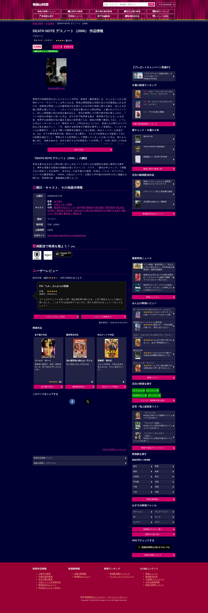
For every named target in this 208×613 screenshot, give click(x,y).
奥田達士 (61, 210)
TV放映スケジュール (154, 579)
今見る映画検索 (165, 4)
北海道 (136, 477)
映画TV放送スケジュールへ (152, 448)
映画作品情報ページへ (43, 458)
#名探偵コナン (139, 395)
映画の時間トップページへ (45, 463)
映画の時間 (38, 23)
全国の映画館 (80, 574)
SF (134, 517)
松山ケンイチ (69, 207)
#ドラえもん (138, 390)
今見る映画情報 (152, 582)
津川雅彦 (58, 213)
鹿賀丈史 (77, 213)
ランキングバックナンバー (122, 576)
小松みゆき (78, 210)
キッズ (157, 517)
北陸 (157, 482)
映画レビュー (152, 377)
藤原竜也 (58, 207)
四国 (157, 487)
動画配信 (68, 47)
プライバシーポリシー (117, 597)
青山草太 (120, 207)
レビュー (57, 47)
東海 (157, 471)
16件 (64, 40)
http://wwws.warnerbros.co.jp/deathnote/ (66, 235)
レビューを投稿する (102, 317)
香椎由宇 (90, 207)
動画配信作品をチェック (153, 214)
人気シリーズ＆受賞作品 (49, 582)
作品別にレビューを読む (49, 588)
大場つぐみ (59, 204)
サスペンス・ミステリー (43, 40)
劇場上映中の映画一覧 (152, 169)
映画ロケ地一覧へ (152, 534)
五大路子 (116, 210)
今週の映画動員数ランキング (145, 124)
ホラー (157, 522)
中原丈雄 (88, 210)
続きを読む (79, 150)
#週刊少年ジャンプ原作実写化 (45, 51)
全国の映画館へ (152, 499)
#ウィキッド (151, 390)
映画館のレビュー (82, 576)
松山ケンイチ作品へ (110, 387)
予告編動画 (103, 16)
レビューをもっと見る (55, 317)
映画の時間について (152, 555)
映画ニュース (75, 16)
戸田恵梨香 (109, 207)
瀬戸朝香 (81, 207)
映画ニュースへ (152, 297)
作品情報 (50, 23)
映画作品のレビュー (47, 585)
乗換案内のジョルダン (95, 597)
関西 (135, 471)
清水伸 (69, 210)
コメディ (137, 522)
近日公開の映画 (132, 11)
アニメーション (161, 512)
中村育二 (51, 210)
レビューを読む (161, 16)
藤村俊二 (68, 213)
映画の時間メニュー (46, 11)
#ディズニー (153, 395)
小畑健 (68, 204)
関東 (157, 466)
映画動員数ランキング (120, 574)
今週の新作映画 (103, 11)
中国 (135, 487)
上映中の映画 (75, 11)
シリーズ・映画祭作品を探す (153, 400)
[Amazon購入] (56, 88)
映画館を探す (46, 16)
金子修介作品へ (47, 387)
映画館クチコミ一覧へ (152, 529)
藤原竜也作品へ (79, 387)
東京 (135, 466)
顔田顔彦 (98, 210)
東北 (157, 477)
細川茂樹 (99, 207)
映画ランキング (161, 11)
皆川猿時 (107, 210)
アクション (138, 512)
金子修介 (58, 201)
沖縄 (157, 492)
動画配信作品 (132, 16)
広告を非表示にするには (114, 449)
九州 (135, 492)
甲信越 (136, 482)
